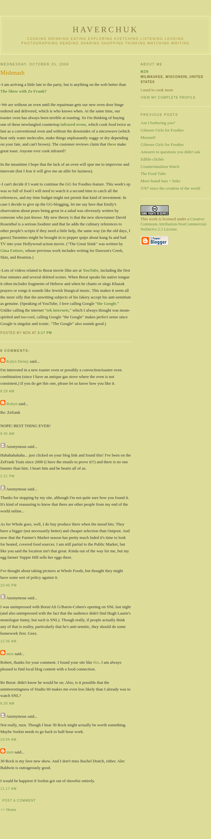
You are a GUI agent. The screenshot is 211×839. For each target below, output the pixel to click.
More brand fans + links (160, 180)
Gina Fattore (11, 250)
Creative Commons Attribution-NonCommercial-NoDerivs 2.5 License (174, 223)
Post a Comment (19, 800)
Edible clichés (152, 159)
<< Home (8, 809)
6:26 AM (7, 703)
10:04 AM (8, 739)
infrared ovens (73, 124)
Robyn (12, 403)
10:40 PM (8, 585)
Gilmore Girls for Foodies (162, 130)
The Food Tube (153, 173)
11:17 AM (8, 788)
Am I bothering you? (158, 122)
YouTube (90, 270)
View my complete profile (168, 97)
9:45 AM (7, 433)
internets (61, 310)
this (96, 662)
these (111, 144)
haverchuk (106, 29)
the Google (106, 303)
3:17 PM (45, 333)
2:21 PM (7, 476)
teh (49, 310)
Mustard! (148, 137)
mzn (9, 653)
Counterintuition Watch (160, 166)
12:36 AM (8, 641)
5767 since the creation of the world (170, 188)
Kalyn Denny (17, 361)
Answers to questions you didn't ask (170, 151)
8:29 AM (7, 391)
